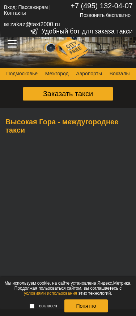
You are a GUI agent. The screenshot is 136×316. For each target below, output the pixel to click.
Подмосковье (22, 73)
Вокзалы (120, 73)
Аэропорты (89, 73)
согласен (43, 305)
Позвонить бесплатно (105, 15)
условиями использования (50, 293)
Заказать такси (68, 94)
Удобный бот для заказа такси (87, 31)
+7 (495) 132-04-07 (102, 6)
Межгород (57, 73)
